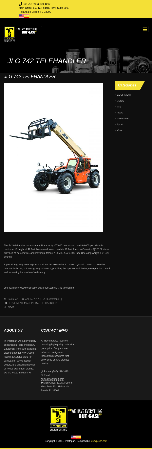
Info (119, 106)
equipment (16, 303)
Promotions (123, 118)
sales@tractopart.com (52, 379)
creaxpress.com (98, 441)
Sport (120, 124)
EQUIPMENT (124, 94)
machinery (31, 303)
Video (120, 130)
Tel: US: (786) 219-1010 (36, 3)
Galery (120, 100)
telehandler (48, 303)
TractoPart (12, 299)
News (11, 307)
